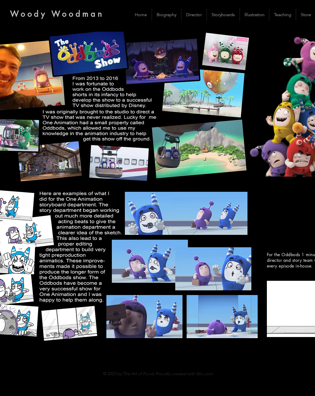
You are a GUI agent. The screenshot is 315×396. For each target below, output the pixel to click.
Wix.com (204, 373)
